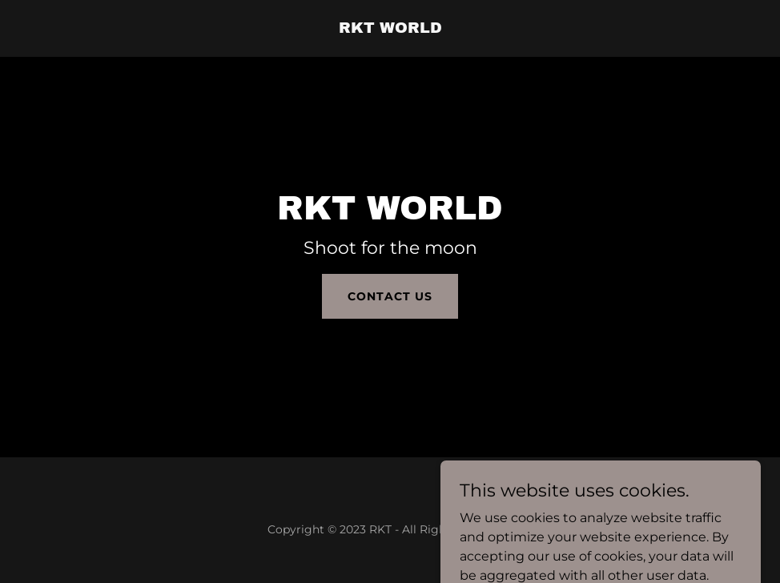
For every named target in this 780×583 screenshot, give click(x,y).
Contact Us (390, 296)
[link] (390, 28)
